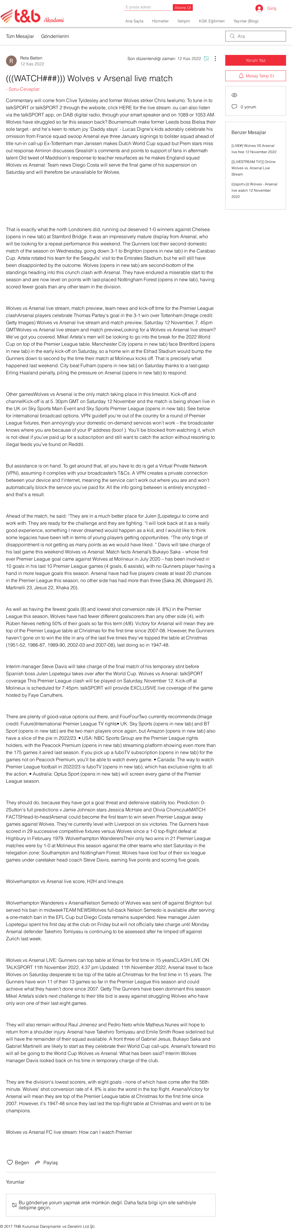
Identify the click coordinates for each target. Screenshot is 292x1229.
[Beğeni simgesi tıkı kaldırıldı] (10, 1162)
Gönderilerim (55, 36)
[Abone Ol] (183, 7)
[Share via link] (46, 1162)
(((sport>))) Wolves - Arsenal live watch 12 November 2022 (254, 190)
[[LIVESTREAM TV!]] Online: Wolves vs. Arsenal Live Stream (254, 167)
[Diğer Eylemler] (212, 58)
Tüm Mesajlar (20, 36)
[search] (255, 36)
